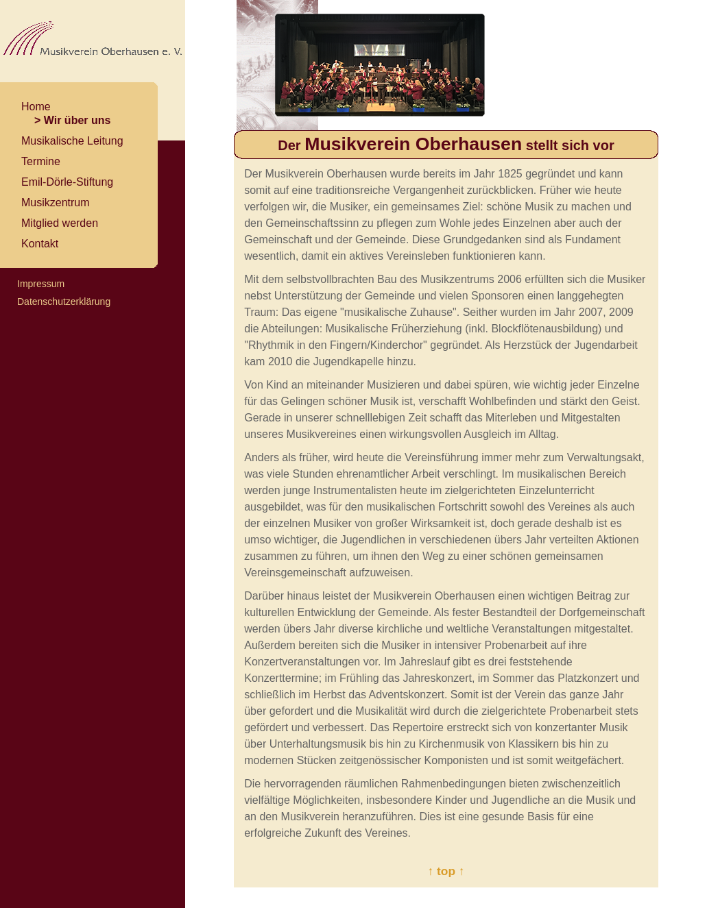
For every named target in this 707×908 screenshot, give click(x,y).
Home (36, 106)
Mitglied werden (59, 223)
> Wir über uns (72, 120)
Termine (40, 161)
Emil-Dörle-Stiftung (67, 182)
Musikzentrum (55, 202)
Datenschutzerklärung (63, 301)
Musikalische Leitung (72, 141)
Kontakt (39, 243)
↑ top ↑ (446, 871)
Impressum (40, 283)
